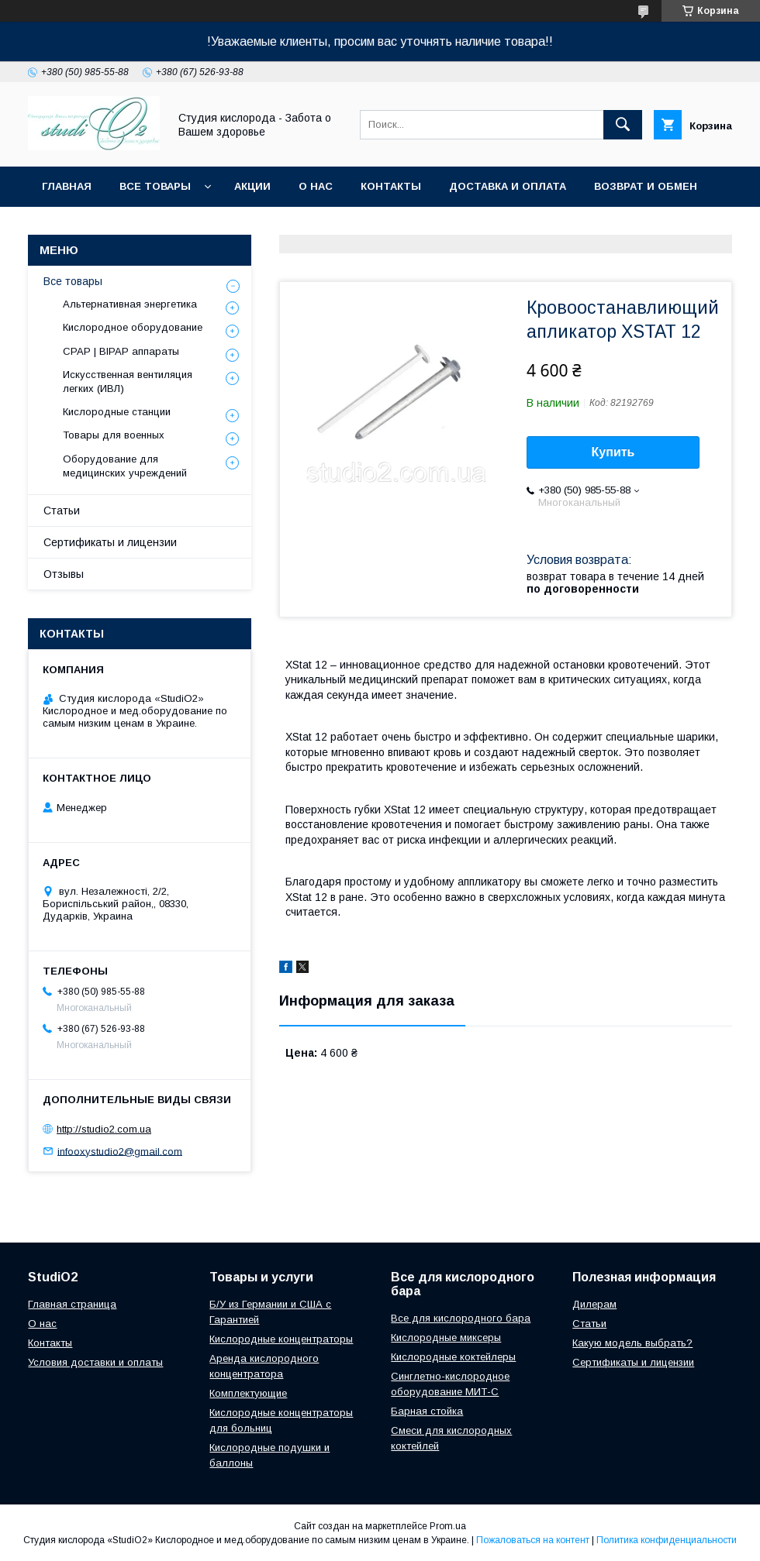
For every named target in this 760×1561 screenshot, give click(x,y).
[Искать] (622, 124)
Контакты (391, 186)
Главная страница (72, 1304)
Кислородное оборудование (132, 327)
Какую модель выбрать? (632, 1343)
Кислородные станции (117, 412)
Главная (67, 186)
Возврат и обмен (645, 186)
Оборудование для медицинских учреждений (125, 466)
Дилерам (594, 1304)
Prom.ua (448, 1526)
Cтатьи (589, 1323)
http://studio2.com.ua (104, 1129)
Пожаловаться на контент (532, 1540)
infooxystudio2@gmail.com (119, 1151)
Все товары (155, 186)
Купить (613, 452)
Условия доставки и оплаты (95, 1362)
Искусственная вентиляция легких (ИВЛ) (127, 381)
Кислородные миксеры (446, 1337)
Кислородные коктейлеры (453, 1357)
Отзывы (63, 574)
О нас (316, 186)
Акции (252, 186)
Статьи (61, 510)
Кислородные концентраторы (281, 1339)
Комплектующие (248, 1393)
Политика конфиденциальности (666, 1540)
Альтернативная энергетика (130, 304)
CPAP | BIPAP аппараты (121, 351)
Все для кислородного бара (460, 1318)
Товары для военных (113, 435)
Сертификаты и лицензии (110, 542)
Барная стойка (427, 1411)
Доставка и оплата (507, 186)
